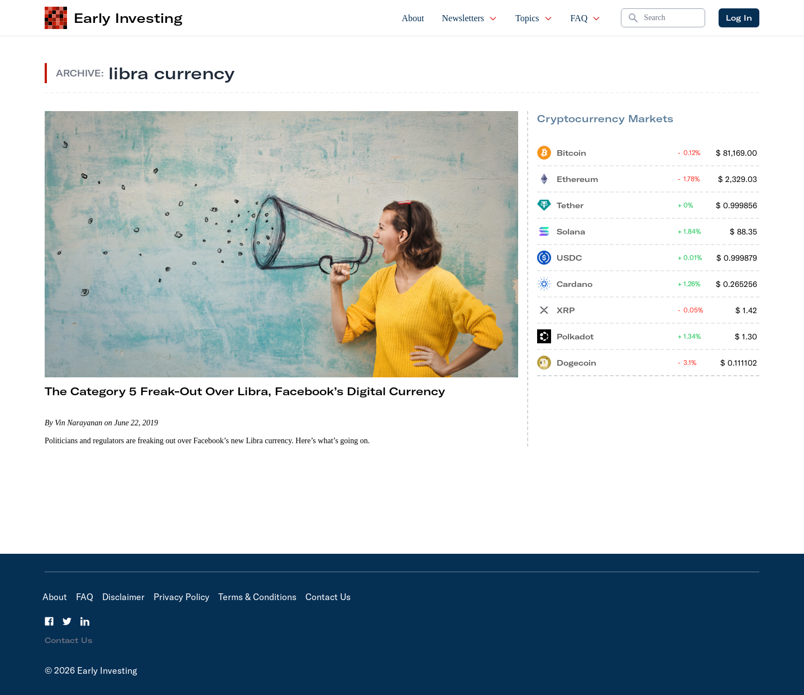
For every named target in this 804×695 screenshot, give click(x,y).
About (413, 18)
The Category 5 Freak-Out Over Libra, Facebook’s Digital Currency (245, 391)
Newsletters (470, 18)
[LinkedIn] (84, 621)
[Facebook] (49, 621)
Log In (739, 18)
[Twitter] (67, 621)
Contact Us (328, 596)
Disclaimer (123, 596)
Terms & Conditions (257, 596)
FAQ (586, 18)
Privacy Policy (181, 596)
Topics (533, 18)
